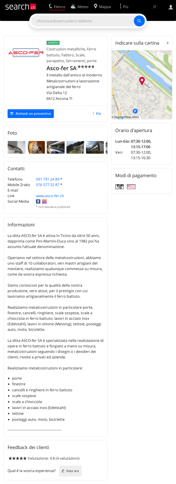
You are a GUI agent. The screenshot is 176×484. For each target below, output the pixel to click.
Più (98, 113)
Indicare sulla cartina (137, 43)
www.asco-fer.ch (50, 195)
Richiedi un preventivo (33, 113)
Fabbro (67, 55)
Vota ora (72, 471)
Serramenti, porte (81, 60)
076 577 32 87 (47, 184)
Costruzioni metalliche (66, 49)
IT (154, 6)
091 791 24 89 (47, 179)
